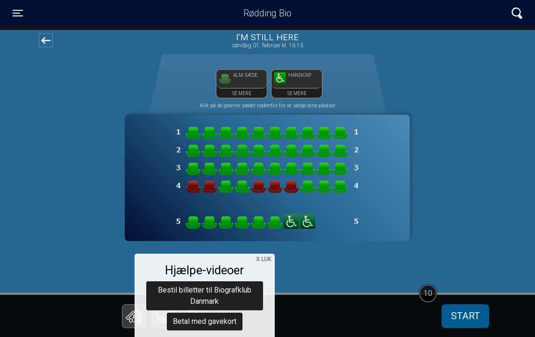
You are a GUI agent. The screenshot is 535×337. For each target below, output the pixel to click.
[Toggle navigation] (18, 13)
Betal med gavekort (204, 269)
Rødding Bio (267, 13)
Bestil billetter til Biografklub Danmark (204, 244)
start (465, 316)
